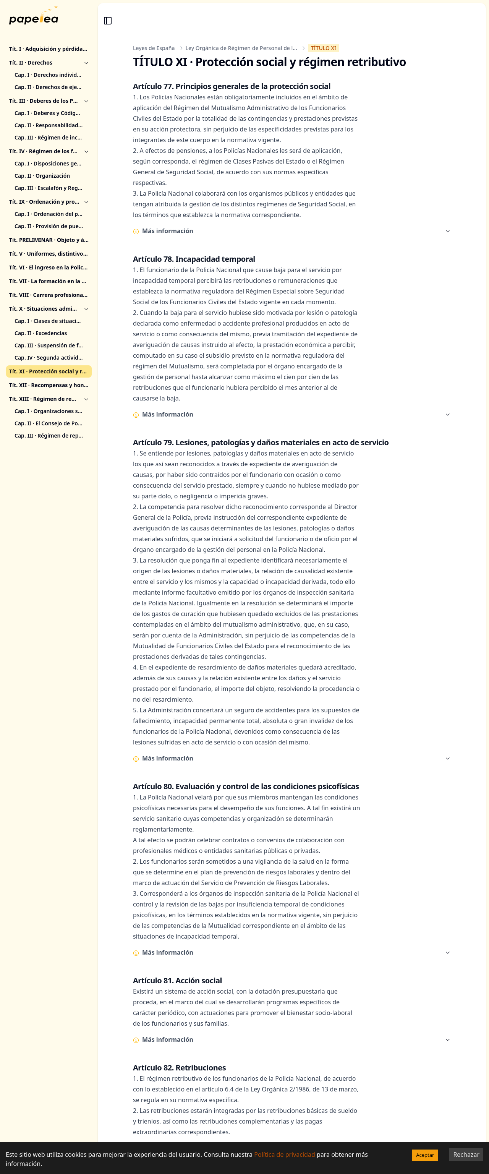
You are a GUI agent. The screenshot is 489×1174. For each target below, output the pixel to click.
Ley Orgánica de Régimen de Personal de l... (241, 48)
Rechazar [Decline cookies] (466, 1154)
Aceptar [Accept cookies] (425, 1154)
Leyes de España (154, 48)
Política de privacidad (284, 1154)
